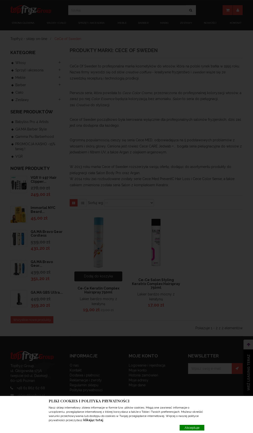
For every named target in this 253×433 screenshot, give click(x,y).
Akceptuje (192, 428)
